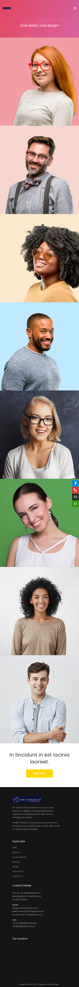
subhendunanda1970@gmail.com (28, 911)
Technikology (53, 984)
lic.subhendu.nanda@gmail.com (27, 914)
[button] (39, 773)
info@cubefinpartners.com (25, 908)
